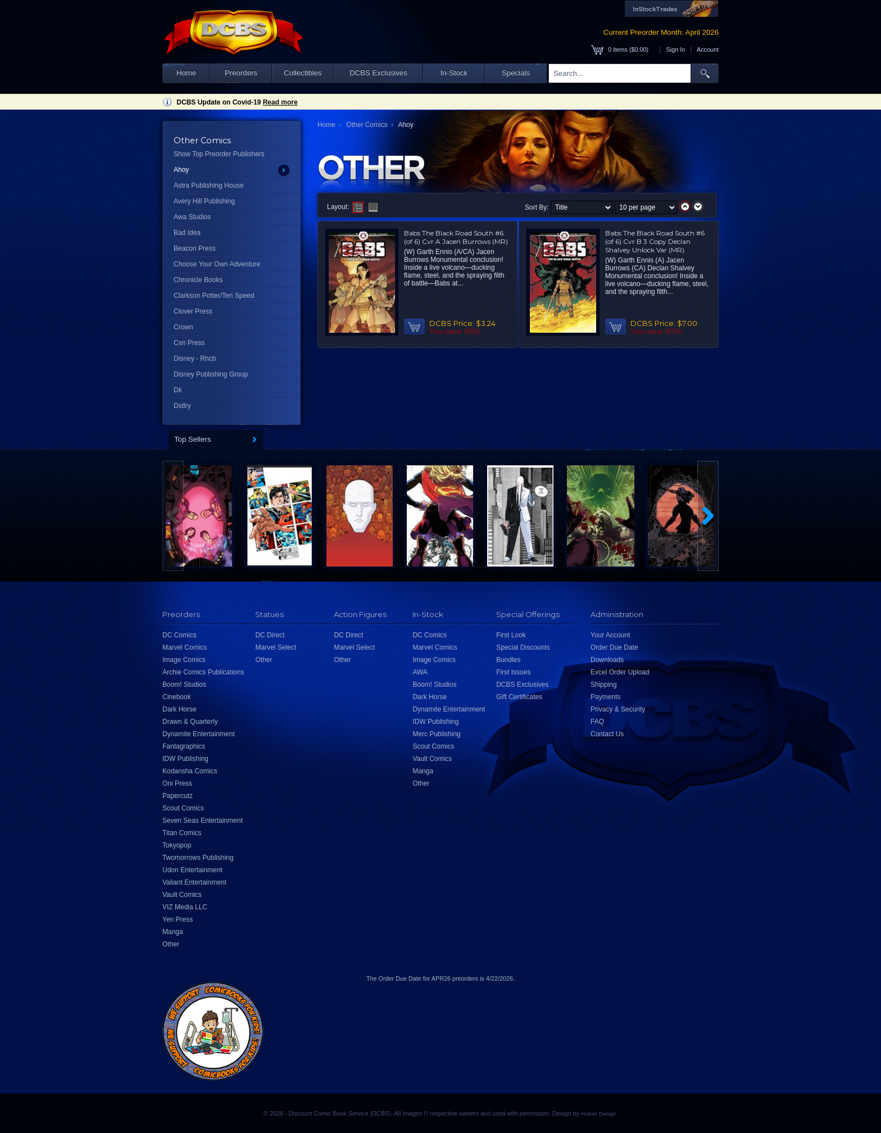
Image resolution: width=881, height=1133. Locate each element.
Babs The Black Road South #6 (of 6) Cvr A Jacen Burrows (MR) (456, 237)
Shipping (604, 684)
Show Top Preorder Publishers (219, 154)
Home (186, 73)
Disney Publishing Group (211, 374)
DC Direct (269, 635)
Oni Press (177, 783)
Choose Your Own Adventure (217, 264)
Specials (516, 73)
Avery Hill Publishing (204, 201)
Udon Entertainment (192, 870)
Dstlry (182, 406)
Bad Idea (187, 233)
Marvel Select (275, 647)
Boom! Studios (184, 684)
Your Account (610, 635)
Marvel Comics (184, 647)
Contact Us (607, 734)
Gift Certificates (519, 697)
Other (170, 944)
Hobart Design (598, 1114)
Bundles (508, 660)
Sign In (675, 49)
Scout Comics (183, 808)
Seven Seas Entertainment (202, 820)
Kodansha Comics (189, 771)
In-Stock (453, 73)
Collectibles (302, 73)
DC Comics (179, 635)
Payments (605, 697)
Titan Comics (182, 833)
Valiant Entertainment (194, 882)
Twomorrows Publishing (198, 858)
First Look (511, 635)
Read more (280, 102)
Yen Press (177, 919)
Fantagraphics (183, 746)
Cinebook (176, 697)
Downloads (607, 660)
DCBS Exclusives (378, 73)
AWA (419, 672)
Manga (172, 932)
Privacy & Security (618, 709)
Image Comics (184, 660)
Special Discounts (523, 647)
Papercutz (177, 796)
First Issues (513, 672)
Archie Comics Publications (203, 672)
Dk (178, 390)
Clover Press (193, 311)
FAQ (597, 722)
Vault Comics (182, 895)
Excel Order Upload (620, 672)
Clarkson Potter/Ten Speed (214, 296)
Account (708, 49)
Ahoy (181, 170)
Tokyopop (176, 845)
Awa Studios (192, 217)
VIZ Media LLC (184, 907)
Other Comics (366, 125)
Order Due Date (614, 647)
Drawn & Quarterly (190, 722)
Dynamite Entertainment (198, 734)
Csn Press (189, 343)
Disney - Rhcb (195, 358)
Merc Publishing (436, 734)
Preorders (241, 73)
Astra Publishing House (209, 185)
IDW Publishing (185, 759)
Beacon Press (195, 248)
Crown (183, 327)
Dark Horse (179, 709)
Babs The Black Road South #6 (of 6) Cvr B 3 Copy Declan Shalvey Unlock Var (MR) (655, 241)
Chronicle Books (198, 280)
